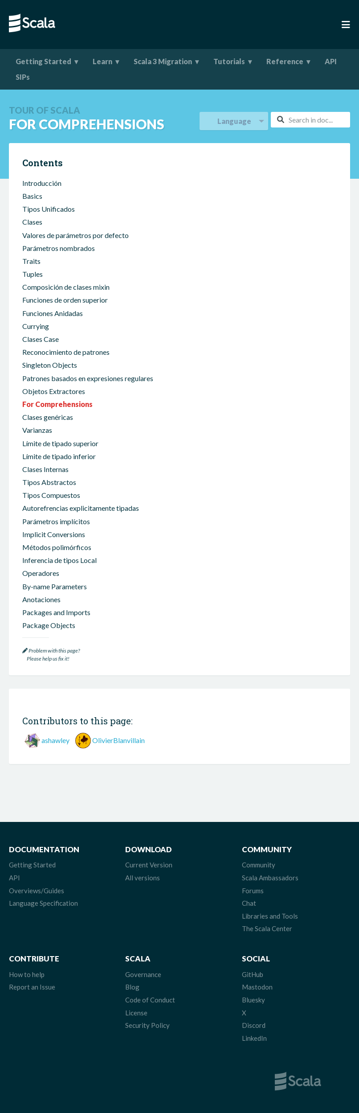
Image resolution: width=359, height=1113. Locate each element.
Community (258, 865)
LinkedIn (254, 1038)
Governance (143, 974)
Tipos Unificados (48, 209)
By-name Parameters (54, 586)
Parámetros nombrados (58, 248)
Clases (32, 222)
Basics (32, 196)
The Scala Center (267, 928)
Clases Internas (45, 469)
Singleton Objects (49, 365)
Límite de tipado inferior (59, 456)
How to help (27, 974)
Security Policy (147, 1025)
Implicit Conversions (53, 534)
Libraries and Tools (270, 916)
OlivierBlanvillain (118, 740)
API (331, 61)
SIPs (23, 77)
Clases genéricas (47, 417)
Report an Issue (32, 987)
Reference (284, 61)
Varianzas (37, 430)
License (136, 1013)
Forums (253, 891)
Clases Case (40, 339)
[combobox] (310, 119)
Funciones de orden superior (65, 300)
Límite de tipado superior (60, 443)
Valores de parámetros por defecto (75, 235)
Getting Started (43, 61)
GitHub (252, 974)
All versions (142, 878)
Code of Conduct (150, 1000)
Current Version (148, 865)
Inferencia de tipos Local (59, 560)
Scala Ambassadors (270, 878)
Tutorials (229, 61)
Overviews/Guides (36, 891)
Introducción (41, 183)
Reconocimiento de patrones (66, 352)
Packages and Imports (56, 612)
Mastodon (257, 987)
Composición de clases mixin (66, 287)
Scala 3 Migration (163, 61)
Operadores (40, 573)
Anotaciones (41, 599)
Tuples (32, 274)
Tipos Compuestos (51, 495)
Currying (35, 326)
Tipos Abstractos (49, 482)
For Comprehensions (57, 404)
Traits (31, 261)
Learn (102, 61)
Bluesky (253, 1000)
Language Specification (43, 903)
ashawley (55, 740)
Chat (249, 903)
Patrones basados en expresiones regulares (87, 378)
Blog (132, 987)
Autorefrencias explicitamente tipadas (80, 508)
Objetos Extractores (53, 391)
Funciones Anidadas (52, 313)
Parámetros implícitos (56, 521)
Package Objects (48, 625)
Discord (253, 1025)
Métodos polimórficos (56, 547)
